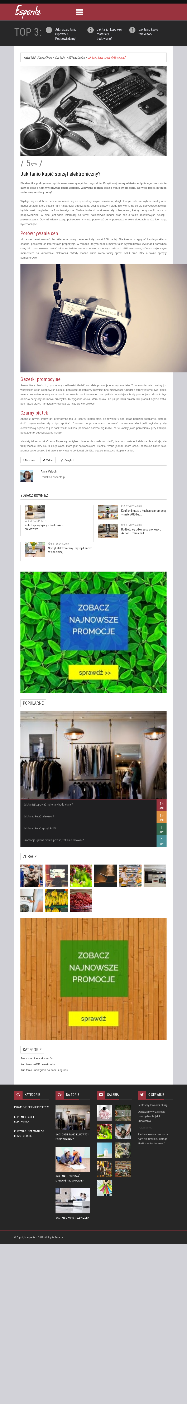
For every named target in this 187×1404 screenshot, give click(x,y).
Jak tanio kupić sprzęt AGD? (40, 828)
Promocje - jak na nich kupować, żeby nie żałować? (54, 840)
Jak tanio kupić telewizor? (39, 816)
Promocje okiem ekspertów (36, 1058)
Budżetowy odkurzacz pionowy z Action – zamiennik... (141, 531)
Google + (68, 460)
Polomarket (145, 1127)
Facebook (29, 460)
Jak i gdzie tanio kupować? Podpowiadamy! (65, 34)
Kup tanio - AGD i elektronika (37, 1064)
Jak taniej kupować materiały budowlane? (48, 804)
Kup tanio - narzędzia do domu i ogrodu (44, 1070)
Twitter (49, 460)
